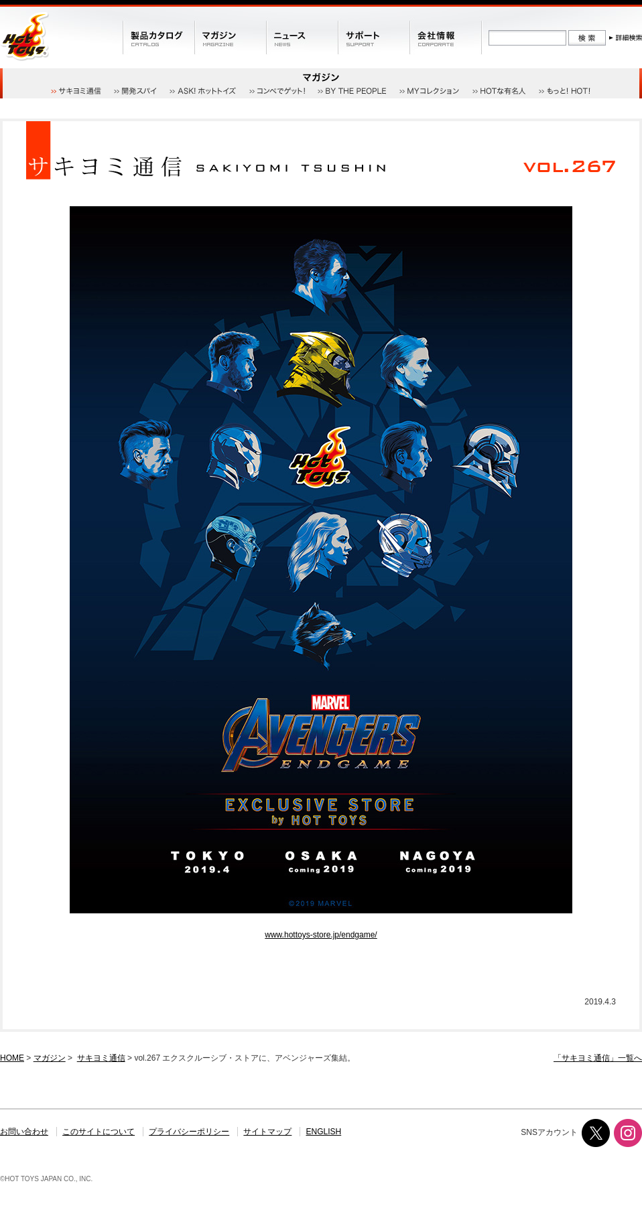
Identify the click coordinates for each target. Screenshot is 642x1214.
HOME (12, 1058)
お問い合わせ (24, 1131)
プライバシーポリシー (189, 1131)
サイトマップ (267, 1131)
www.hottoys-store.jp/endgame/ (321, 934)
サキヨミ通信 (101, 1058)
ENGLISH (324, 1131)
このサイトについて (98, 1131)
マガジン (50, 1058)
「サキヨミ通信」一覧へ (598, 1058)
